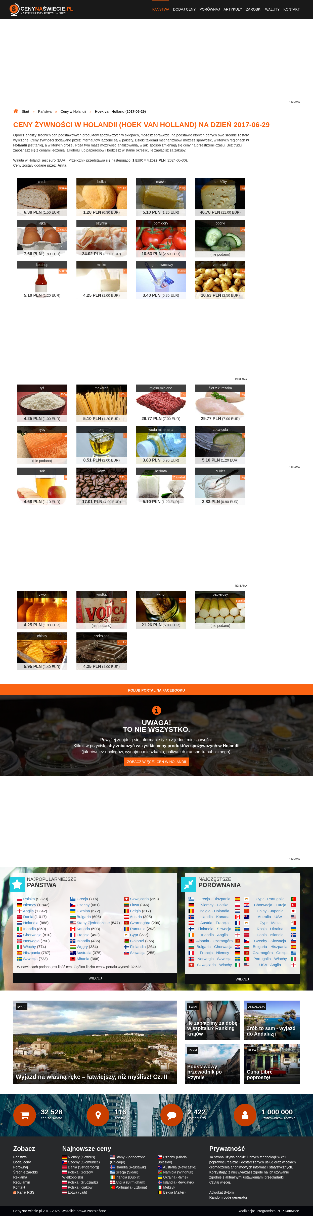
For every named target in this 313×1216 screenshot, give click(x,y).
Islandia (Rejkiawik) (131, 1167)
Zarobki (253, 9)
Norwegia (31, 941)
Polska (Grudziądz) (83, 1182)
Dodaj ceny (184, 9)
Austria (136, 917)
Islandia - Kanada (214, 917)
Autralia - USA (270, 917)
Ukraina (83, 911)
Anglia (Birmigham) (130, 1182)
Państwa (160, 9)
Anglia (28, 911)
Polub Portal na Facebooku (156, 690)
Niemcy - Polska (215, 905)
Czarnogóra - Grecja (270, 953)
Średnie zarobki (25, 1172)
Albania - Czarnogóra (214, 941)
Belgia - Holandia (214, 911)
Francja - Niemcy (214, 953)
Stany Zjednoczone (93, 923)
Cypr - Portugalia (270, 899)
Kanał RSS (25, 1192)
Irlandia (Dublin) (128, 1177)
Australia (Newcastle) (179, 1167)
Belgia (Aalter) (174, 1192)
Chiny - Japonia (270, 911)
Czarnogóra (140, 923)
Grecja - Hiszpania (215, 899)
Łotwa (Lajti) (77, 1192)
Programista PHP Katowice (278, 1211)
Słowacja (138, 953)
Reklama (20, 1177)
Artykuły (232, 9)
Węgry (82, 946)
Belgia (135, 911)
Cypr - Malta (270, 923)
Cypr (134, 935)
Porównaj (210, 9)
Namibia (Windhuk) (178, 1172)
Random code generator (228, 1197)
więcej (95, 978)
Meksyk (169, 1187)
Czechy (83, 905)
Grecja (82, 899)
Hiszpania (31, 953)
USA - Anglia (270, 965)
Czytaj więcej (219, 1182)
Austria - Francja (214, 923)
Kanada (83, 929)
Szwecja (30, 959)
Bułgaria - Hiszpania (270, 946)
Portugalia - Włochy (270, 959)
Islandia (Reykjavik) (178, 1182)
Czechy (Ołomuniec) (84, 1162)
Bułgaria (84, 917)
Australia (84, 953)
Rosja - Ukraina (270, 929)
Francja (83, 935)
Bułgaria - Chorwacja (215, 946)
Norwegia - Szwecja (214, 959)
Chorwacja (32, 935)
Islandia (83, 941)
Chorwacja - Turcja (270, 905)
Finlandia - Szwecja (214, 929)
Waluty (272, 9)
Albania (82, 959)
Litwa (134, 905)
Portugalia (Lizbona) (131, 1187)
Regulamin (21, 1182)
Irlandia (29, 929)
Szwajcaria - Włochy (214, 965)
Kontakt (291, 9)
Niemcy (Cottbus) (81, 1157)
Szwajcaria (139, 899)
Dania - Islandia (270, 935)
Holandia (30, 923)
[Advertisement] (156, 64)
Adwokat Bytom (221, 1192)
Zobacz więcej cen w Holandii (156, 762)
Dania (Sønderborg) (83, 1167)
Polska (29, 899)
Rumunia (138, 929)
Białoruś (137, 941)
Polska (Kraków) (81, 1187)
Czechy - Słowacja (270, 941)
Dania (28, 917)
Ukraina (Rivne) (175, 1177)
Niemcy (29, 905)
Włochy (29, 946)
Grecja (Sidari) (127, 1172)
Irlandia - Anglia (214, 935)
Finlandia (138, 946)
